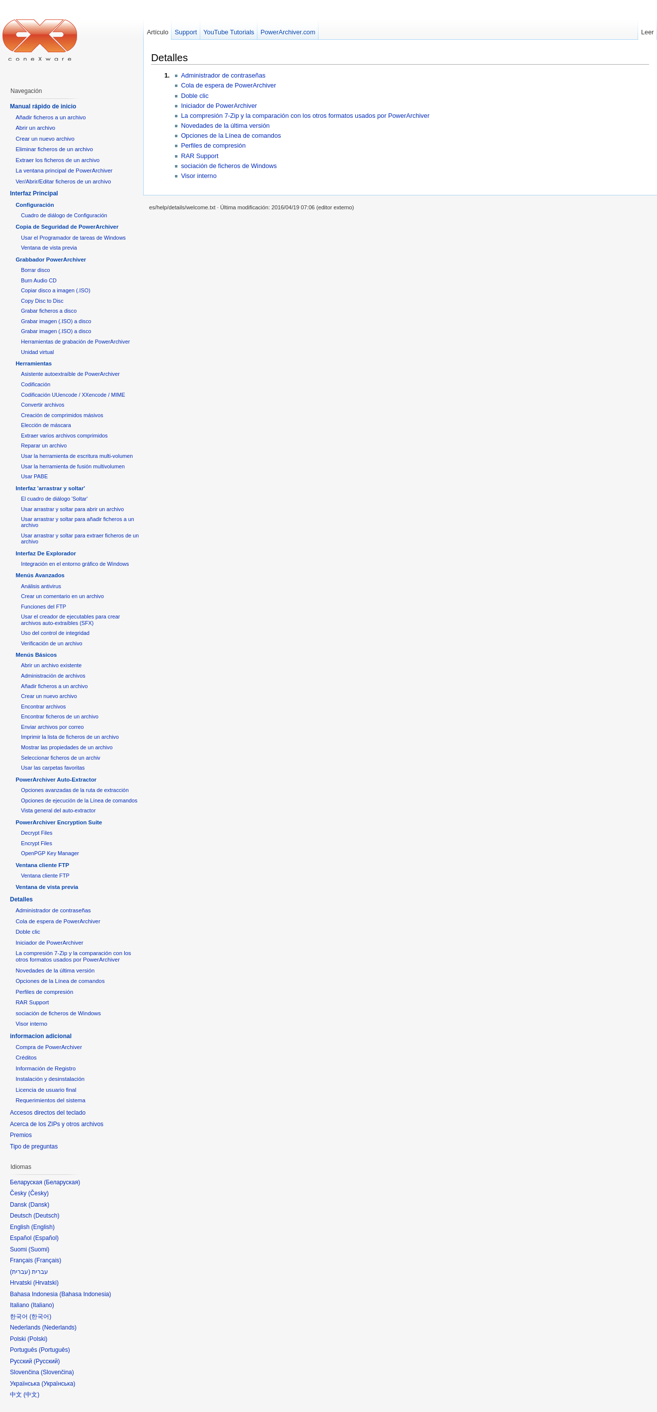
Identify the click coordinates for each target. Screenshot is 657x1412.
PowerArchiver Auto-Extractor (55, 780)
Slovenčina (57, 1372)
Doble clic (194, 95)
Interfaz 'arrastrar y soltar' (50, 488)
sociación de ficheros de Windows (229, 166)
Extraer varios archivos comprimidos (64, 436)
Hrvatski (46, 1282)
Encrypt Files (36, 843)
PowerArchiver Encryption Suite (58, 822)
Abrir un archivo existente (51, 665)
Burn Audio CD (39, 280)
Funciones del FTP (43, 607)
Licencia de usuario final (45, 1090)
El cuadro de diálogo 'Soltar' (54, 499)
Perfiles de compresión (213, 145)
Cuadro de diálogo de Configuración (64, 215)
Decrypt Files (36, 833)
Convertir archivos (42, 405)
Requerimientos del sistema (50, 1100)
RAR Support (199, 156)
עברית (20, 1271)
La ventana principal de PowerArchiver (63, 171)
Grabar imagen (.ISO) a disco (56, 321)
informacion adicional (41, 1036)
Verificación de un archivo (51, 643)
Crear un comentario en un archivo (62, 596)
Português (54, 1349)
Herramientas (33, 363)
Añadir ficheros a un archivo (50, 117)
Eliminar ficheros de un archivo (54, 149)
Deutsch (46, 1215)
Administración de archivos (53, 676)
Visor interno (199, 175)
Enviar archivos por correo (52, 727)
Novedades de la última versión (225, 125)
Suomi (38, 1249)
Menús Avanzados (40, 575)
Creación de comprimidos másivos (62, 415)
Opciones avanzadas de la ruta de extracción (75, 790)
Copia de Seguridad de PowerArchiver (66, 227)
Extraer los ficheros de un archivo (57, 160)
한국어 (40, 1316)
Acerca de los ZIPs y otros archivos (56, 1124)
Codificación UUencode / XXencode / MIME (73, 395)
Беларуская (62, 1182)
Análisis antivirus (41, 586)
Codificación (35, 384)
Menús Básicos (36, 655)
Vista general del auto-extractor (58, 810)
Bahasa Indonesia (85, 1294)
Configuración (34, 205)
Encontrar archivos (43, 706)
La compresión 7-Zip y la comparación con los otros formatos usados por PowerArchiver (305, 115)
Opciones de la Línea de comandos (231, 135)
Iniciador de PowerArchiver (219, 105)
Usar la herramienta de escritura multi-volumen (77, 456)
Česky (38, 1193)
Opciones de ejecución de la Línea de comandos (79, 800)
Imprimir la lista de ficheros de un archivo (70, 737)
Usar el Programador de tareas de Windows (73, 238)
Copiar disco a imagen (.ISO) (55, 290)
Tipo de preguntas (34, 1146)
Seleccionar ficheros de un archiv (60, 758)
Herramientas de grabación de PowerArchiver (75, 342)
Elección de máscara (46, 425)
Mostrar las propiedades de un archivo (66, 747)
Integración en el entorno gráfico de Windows (75, 564)
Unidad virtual (37, 352)
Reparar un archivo (44, 445)
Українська (58, 1383)
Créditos (25, 1057)
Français (47, 1260)
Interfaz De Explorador (45, 553)
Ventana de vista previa (49, 248)
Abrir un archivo (35, 128)
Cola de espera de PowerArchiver (228, 85)
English (43, 1227)
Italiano (42, 1305)
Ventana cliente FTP (42, 865)
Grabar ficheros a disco (49, 311)
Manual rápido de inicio (43, 106)
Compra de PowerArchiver (48, 1047)
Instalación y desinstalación (49, 1079)
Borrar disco (35, 270)
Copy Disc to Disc (42, 301)
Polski (37, 1338)
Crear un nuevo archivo (44, 139)
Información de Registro (45, 1068)
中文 (31, 1394)
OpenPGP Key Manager (50, 853)
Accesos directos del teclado (47, 1112)
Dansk (38, 1204)
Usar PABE (34, 476)
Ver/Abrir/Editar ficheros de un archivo (63, 181)
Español (46, 1238)
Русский (47, 1361)
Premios (21, 1135)
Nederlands (59, 1327)
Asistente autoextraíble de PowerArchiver (70, 374)
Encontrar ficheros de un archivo (59, 716)
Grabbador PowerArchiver (50, 260)
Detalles (169, 57)
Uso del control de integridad (55, 633)
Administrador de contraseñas (223, 75)
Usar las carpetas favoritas (52, 768)
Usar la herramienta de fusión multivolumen (73, 466)
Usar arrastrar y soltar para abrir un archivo (72, 509)
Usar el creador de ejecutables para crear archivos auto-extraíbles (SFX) (70, 619)
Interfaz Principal (34, 193)
